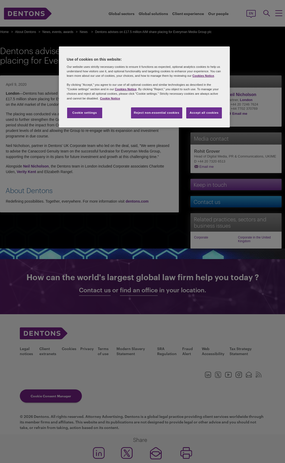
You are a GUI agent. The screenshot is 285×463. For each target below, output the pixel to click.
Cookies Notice (203, 75)
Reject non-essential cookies (156, 112)
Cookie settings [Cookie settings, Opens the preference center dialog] (84, 112)
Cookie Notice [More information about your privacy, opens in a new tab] (110, 98)
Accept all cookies (204, 112)
